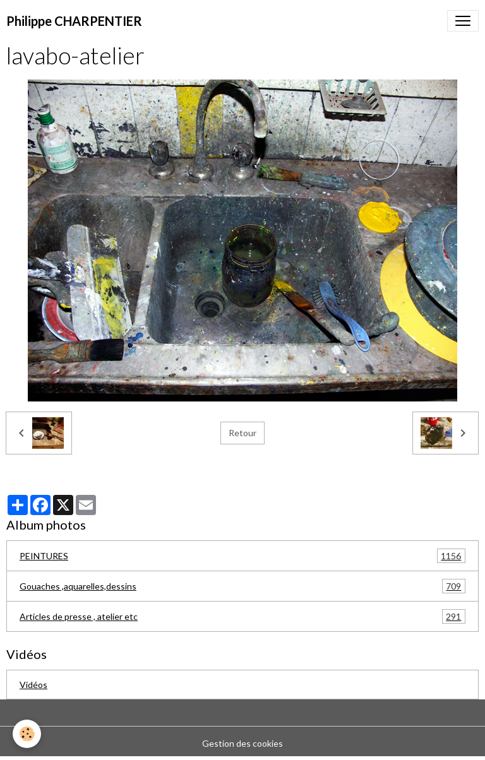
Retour (242, 432)
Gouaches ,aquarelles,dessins (242, 586)
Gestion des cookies (242, 743)
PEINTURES (242, 556)
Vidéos (33, 684)
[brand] (74, 20)
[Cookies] (27, 734)
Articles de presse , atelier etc (242, 616)
